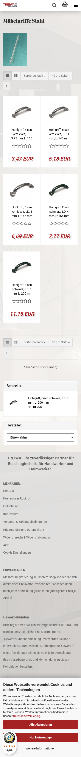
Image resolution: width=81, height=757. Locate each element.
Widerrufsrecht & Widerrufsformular (27, 537)
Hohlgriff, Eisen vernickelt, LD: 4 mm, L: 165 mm (21, 212)
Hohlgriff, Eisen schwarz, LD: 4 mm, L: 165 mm (59, 212)
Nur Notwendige (41, 737)
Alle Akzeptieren (40, 724)
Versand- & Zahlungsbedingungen (25, 521)
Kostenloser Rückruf (16, 498)
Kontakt (8, 490)
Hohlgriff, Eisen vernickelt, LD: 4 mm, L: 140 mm (59, 134)
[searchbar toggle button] (54, 5)
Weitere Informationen (40, 748)
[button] (7, 75)
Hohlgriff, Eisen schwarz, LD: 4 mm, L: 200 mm (22, 289)
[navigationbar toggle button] (75, 5)
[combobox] (34, 75)
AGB (6, 545)
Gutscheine (10, 506)
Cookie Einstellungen (17, 552)
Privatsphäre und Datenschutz (23, 529)
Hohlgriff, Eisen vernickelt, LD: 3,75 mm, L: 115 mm (21, 134)
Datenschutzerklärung (26, 716)
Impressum (10, 514)
